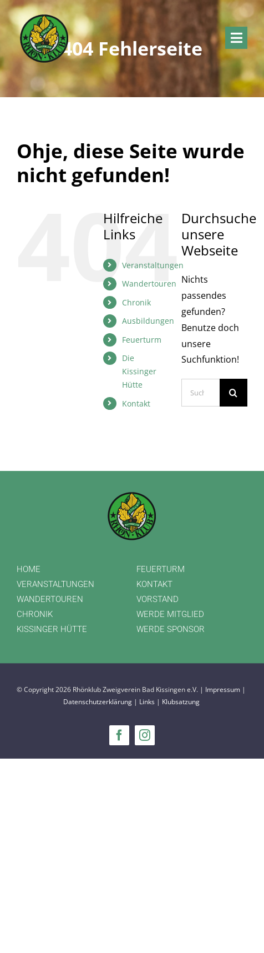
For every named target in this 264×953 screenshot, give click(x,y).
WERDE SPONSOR (170, 629)
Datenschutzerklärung (97, 701)
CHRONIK (35, 614)
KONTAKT (154, 584)
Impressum (222, 689)
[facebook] (119, 735)
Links (147, 701)
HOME (28, 569)
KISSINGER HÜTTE (52, 629)
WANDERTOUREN (50, 599)
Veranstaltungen (153, 265)
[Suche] (233, 393)
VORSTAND (157, 599)
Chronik (136, 302)
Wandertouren (149, 283)
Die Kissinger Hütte (139, 371)
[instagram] (145, 735)
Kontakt (136, 403)
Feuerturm (141, 339)
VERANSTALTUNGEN (55, 584)
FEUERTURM (160, 569)
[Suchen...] (200, 393)
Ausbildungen (148, 320)
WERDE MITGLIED (170, 614)
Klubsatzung (181, 701)
